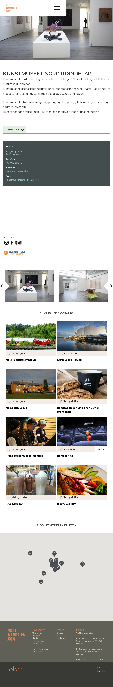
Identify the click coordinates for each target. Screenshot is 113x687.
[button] (55, 569)
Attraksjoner (37, 633)
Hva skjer (36, 636)
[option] (29, 286)
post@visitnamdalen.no (92, 659)
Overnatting (37, 643)
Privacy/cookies (39, 651)
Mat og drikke (38, 641)
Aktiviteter (36, 638)
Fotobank (60, 638)
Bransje (59, 633)
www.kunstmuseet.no (17, 171)
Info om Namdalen (40, 649)
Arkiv (58, 636)
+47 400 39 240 (14, 162)
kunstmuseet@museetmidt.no (22, 180)
